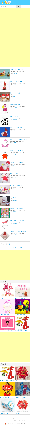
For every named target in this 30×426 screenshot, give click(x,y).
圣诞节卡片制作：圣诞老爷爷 (17, 208)
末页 (21, 247)
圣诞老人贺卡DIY (14, 197)
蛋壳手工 (15, 96)
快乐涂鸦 (15, 119)
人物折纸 (15, 142)
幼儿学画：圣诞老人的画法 (16, 162)
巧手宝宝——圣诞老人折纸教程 (18, 231)
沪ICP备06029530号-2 (15, 422)
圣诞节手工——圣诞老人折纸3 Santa (19, 139)
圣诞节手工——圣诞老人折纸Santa (19, 150)
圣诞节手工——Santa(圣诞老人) (18, 220)
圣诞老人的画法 (14, 174)
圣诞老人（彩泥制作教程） (16, 81)
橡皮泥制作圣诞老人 (15, 104)
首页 (10, 244)
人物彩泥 (15, 84)
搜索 (18, 6)
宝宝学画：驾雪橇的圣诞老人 (17, 185)
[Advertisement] (15, 23)
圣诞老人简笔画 (14, 116)
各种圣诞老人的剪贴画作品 (16, 127)
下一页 (14, 247)
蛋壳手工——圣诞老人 (15, 93)
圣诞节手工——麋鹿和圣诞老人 (18, 70)
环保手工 (15, 73)
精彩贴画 (15, 131)
